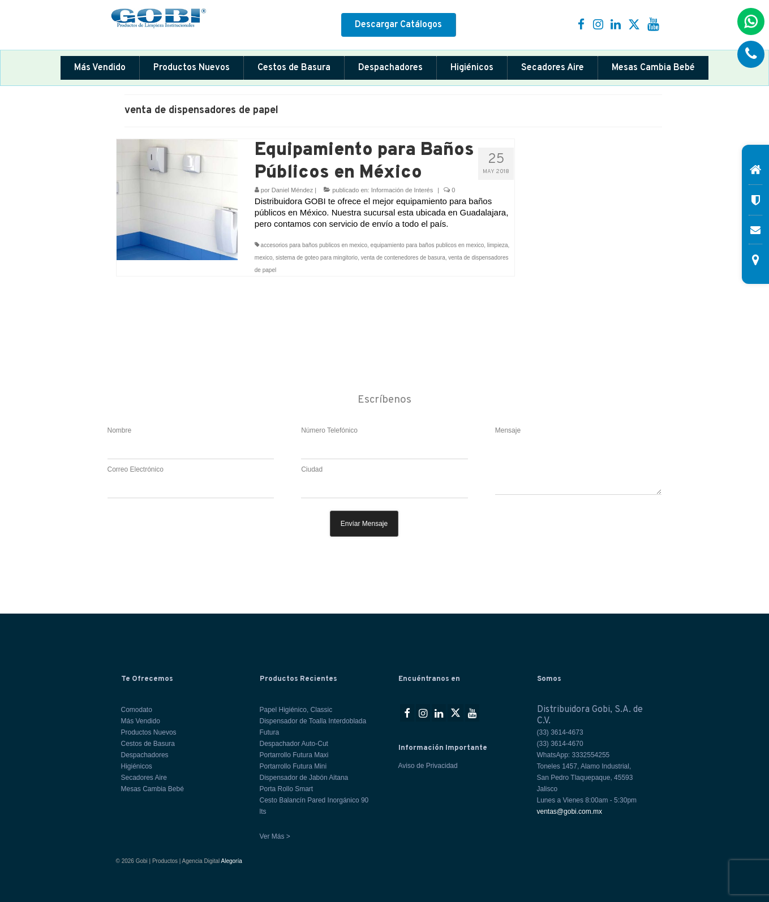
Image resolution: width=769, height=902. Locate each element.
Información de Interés (402, 190)
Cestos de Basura (293, 68)
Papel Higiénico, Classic (296, 710)
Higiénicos (471, 68)
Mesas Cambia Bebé (653, 68)
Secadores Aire (552, 68)
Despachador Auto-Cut (294, 744)
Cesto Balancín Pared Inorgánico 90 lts (314, 805)
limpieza (497, 245)
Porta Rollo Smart (286, 789)
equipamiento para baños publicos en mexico (427, 245)
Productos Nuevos (191, 68)
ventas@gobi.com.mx (570, 811)
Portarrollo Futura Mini (293, 766)
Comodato (136, 710)
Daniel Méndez (292, 190)
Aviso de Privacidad (428, 766)
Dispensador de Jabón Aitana (304, 778)
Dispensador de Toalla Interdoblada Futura (313, 726)
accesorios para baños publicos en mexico (314, 245)
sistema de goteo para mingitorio (317, 257)
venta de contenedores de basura (403, 257)
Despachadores (390, 68)
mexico (264, 257)
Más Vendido (100, 68)
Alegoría (231, 861)
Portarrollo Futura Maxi (294, 755)
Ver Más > (275, 836)
